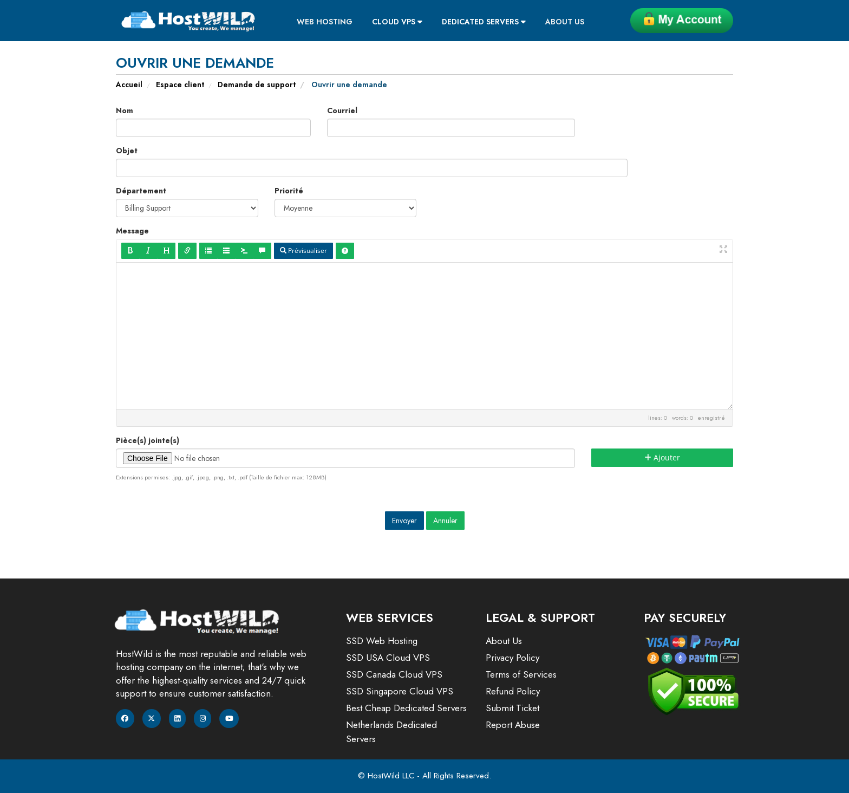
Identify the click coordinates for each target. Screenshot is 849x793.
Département (141, 190)
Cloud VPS (397, 21)
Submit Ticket (512, 707)
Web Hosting (324, 21)
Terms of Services (521, 674)
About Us (564, 21)
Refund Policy (513, 691)
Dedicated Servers (484, 21)
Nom (124, 110)
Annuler (445, 520)
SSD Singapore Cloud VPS (399, 691)
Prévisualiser (303, 250)
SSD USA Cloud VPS (388, 657)
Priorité (289, 190)
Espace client (180, 84)
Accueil (129, 84)
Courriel (342, 110)
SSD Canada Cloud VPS (394, 674)
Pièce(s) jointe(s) (147, 440)
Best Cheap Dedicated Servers (406, 707)
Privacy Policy (512, 657)
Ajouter (662, 457)
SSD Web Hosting (381, 640)
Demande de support (257, 84)
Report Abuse (513, 724)
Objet (127, 150)
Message (132, 230)
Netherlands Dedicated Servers (391, 731)
